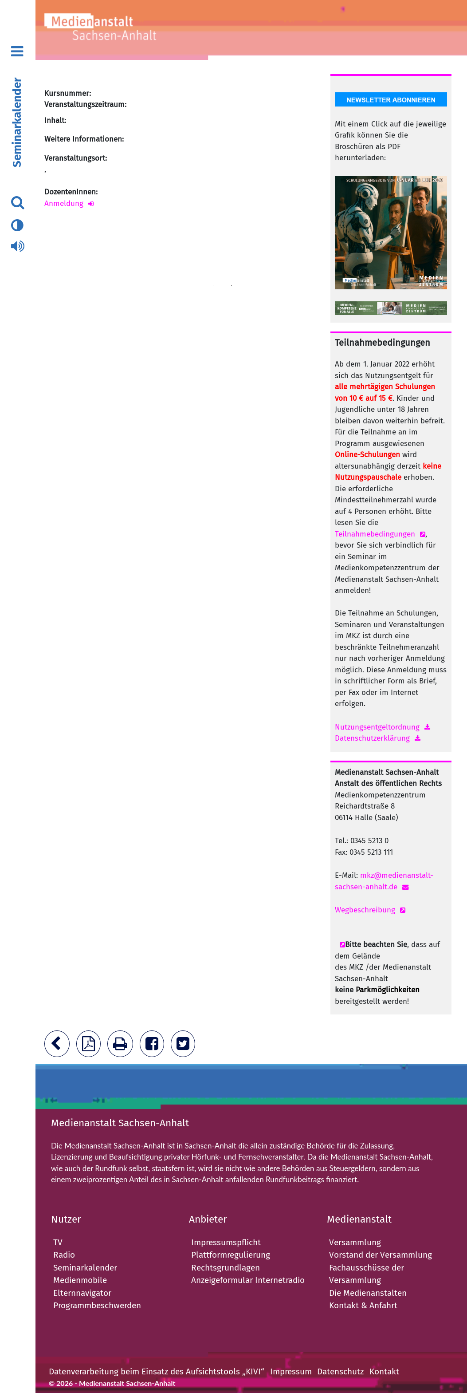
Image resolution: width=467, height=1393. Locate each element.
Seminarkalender (17, 122)
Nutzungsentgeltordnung (377, 727)
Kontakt (384, 1371)
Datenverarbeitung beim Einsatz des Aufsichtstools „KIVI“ (156, 1371)
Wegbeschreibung (365, 910)
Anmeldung (63, 203)
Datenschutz (340, 1371)
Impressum (291, 1371)
